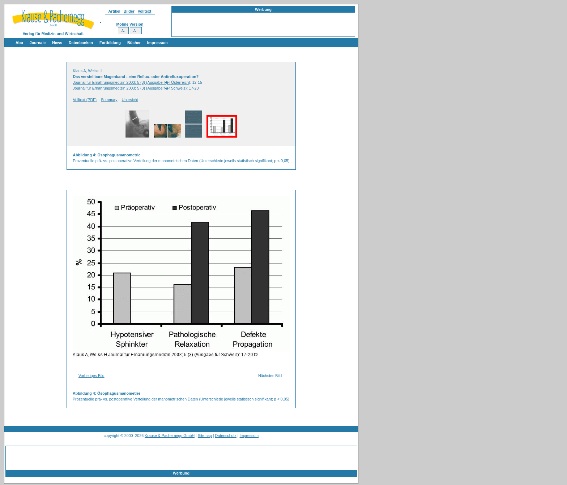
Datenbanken (81, 42)
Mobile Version (129, 24)
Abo (19, 42)
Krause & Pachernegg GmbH (170, 435)
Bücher (134, 42)
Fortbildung (110, 42)
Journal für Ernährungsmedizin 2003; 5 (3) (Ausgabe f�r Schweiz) (130, 88)
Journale (38, 42)
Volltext (145, 11)
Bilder (129, 11)
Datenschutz (225, 435)
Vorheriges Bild (91, 375)
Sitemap (205, 435)
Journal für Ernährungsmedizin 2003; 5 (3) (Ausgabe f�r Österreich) (131, 82)
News (57, 42)
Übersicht (130, 100)
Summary (109, 100)
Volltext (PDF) (85, 100)
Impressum (157, 42)
